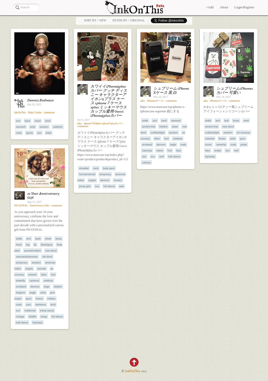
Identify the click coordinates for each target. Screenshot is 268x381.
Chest (38, 120)
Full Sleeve (109, 186)
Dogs (46, 286)
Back (27, 120)
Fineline (163, 126)
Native (159, 150)
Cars (28, 304)
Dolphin (58, 286)
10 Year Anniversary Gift (43, 195)
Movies (118, 180)
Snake (217, 150)
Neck (48, 120)
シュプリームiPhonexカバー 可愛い (234, 90)
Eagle (173, 144)
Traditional (29, 310)
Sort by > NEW (95, 20)
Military (51, 298)
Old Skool (47, 256)
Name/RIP (147, 150)
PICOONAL (21, 205)
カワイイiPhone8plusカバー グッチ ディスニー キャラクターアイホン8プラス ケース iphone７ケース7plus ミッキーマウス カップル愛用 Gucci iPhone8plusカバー (108, 101)
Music (208, 144)
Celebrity (57, 126)
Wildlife (32, 316)
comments (49, 112)
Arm (18, 120)
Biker (157, 138)
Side (121, 186)
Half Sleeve (174, 156)
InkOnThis (20, 112)
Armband (147, 144)
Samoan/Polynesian (27, 256)
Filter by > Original (129, 20)
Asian (175, 126)
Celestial (209, 138)
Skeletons (40, 304)
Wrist (32, 126)
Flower (222, 138)
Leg (27, 244)
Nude (233, 144)
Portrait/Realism (32, 250)
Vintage (20, 316)
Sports (29, 132)
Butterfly (20, 280)
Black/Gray (46, 244)
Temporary (105, 174)
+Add (209, 7)
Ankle (145, 120)
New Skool (228, 126)
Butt (227, 120)
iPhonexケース (155, 100)
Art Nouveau (243, 132)
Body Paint (109, 168)
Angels (92, 180)
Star (144, 156)
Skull (53, 304)
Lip (35, 244)
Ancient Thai (148, 126)
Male (19, 132)
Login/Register (244, 7)
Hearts (39, 298)
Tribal (48, 132)
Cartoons (34, 280)
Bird (166, 138)
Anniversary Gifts (39, 205)
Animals (41, 268)
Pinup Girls (85, 186)
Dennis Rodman (40, 100)
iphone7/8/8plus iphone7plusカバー (103, 123)
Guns (242, 138)
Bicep (236, 120)
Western (44, 126)
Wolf (161, 156)
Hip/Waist (210, 156)
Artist (232, 138)
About (224, 7)
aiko (79, 123)
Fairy (178, 150)
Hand (19, 244)
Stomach (21, 126)
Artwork (32, 274)
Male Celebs (35, 112)
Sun (39, 132)
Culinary (146, 162)
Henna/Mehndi (87, 174)
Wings (44, 316)
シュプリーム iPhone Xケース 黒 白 (171, 90)
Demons (104, 180)
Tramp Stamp (47, 310)
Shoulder (84, 168)
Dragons (20, 292)
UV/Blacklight (157, 132)
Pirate (243, 144)
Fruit (169, 150)
